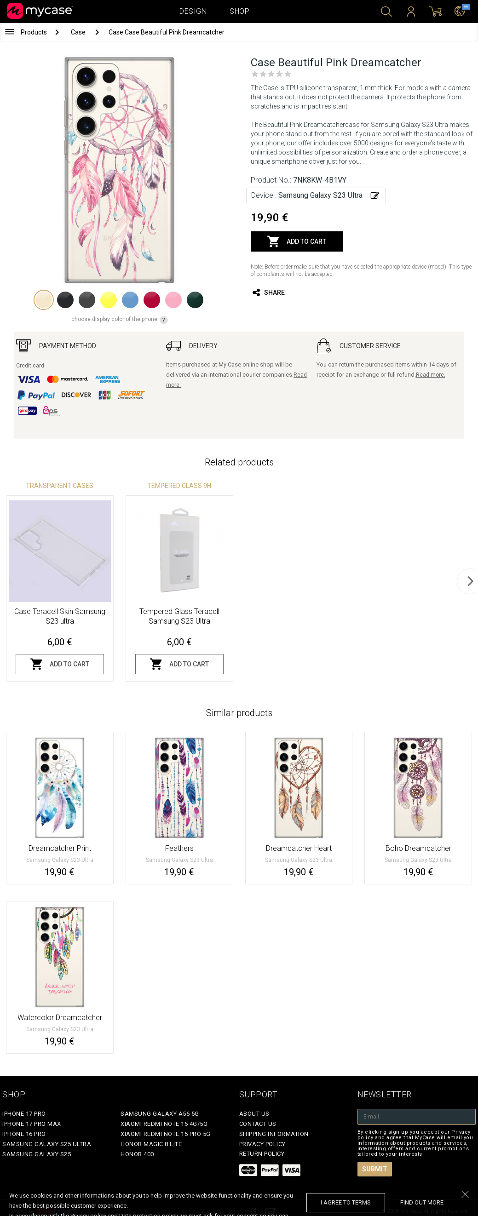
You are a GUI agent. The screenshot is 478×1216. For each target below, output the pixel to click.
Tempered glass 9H (179, 485)
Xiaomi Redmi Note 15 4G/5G (164, 1123)
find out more (421, 1202)
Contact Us (257, 1123)
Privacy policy (262, 1144)
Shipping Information (274, 1133)
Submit (374, 1169)
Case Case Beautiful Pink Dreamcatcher (167, 32)
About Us (254, 1113)
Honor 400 (137, 1154)
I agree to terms (346, 1202)
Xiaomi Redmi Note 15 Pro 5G (166, 1133)
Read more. (430, 375)
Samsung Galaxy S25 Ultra (46, 1144)
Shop (239, 11)
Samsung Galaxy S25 (36, 1154)
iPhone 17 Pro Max (31, 1123)
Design (193, 11)
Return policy (262, 1153)
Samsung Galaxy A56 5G (160, 1113)
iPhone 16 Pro (24, 1133)
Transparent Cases (59, 485)
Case (79, 32)
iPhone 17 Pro (24, 1113)
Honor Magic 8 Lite (151, 1144)
